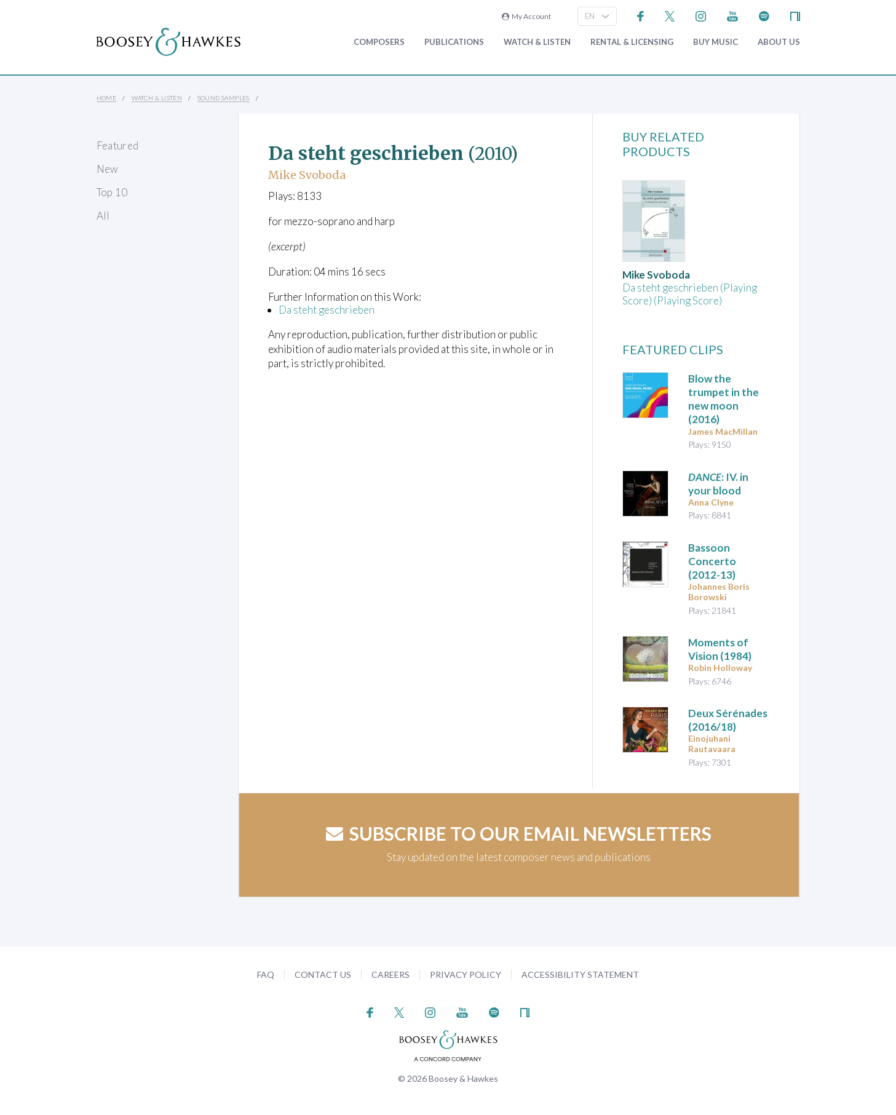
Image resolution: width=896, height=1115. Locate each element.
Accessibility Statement (580, 974)
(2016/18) (727, 720)
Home (107, 97)
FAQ (265, 974)
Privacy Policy (465, 974)
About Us (779, 42)
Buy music (715, 42)
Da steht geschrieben (327, 309)
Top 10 (112, 192)
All (103, 215)
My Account (526, 16)
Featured (118, 145)
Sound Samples (223, 97)
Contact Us (323, 974)
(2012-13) (712, 561)
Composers (379, 42)
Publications (454, 42)
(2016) (723, 399)
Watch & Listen (537, 42)
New (108, 168)
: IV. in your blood (718, 483)
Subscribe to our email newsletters (519, 833)
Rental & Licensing (631, 42)
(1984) (719, 649)
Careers (390, 974)
